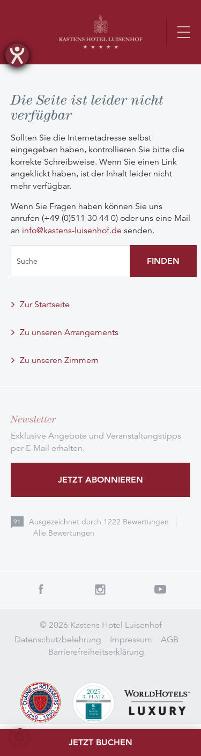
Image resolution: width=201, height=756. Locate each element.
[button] (19, 736)
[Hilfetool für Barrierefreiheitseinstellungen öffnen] (17, 55)
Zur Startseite (45, 304)
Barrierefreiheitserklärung (96, 652)
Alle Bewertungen (63, 533)
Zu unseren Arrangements (69, 332)
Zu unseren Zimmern (59, 360)
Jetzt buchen (100, 742)
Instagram (101, 589)
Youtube (160, 589)
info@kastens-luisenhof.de (72, 230)
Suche (27, 261)
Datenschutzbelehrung (57, 639)
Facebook (41, 589)
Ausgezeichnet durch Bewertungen (100, 522)
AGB (169, 639)
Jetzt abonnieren (100, 480)
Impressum (131, 639)
